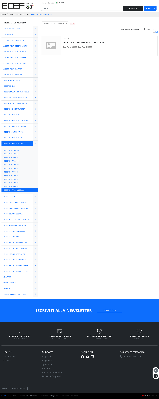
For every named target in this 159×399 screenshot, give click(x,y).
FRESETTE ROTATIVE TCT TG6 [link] (19, 14)
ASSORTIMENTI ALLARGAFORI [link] (13, 40)
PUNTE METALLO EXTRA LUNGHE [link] (14, 260)
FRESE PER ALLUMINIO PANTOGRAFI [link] (16, 92)
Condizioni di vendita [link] (52, 372)
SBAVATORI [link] (7, 277)
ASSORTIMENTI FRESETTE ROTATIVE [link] (15, 46)
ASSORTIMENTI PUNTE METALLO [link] (14, 63)
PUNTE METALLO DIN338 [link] (12, 237)
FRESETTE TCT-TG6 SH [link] (11, 186)
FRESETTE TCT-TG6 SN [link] (11, 165)
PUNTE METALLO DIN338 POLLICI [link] (15, 248)
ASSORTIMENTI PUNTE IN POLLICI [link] (15, 52)
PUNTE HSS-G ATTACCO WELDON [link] (14, 225)
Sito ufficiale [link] (9, 356)
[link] (18, 5)
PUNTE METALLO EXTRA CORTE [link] (14, 254)
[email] (156, 370)
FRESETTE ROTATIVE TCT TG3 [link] (13, 132)
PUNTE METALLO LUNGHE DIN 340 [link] (15, 265)
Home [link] (3, 14)
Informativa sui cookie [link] (70, 396)
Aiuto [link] (44, 3)
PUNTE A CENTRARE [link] (10, 197)
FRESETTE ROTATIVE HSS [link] (11, 115)
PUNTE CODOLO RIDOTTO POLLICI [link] (15, 208)
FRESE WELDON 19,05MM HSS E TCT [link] (16, 103)
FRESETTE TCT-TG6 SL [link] (10, 157)
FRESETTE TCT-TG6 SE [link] (10, 175)
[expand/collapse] (35, 29)
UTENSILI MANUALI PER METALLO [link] (15, 294)
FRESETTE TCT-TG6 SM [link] (11, 150)
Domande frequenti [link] (51, 376)
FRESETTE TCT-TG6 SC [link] (10, 168)
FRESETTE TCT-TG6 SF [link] (10, 179)
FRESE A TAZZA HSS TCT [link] (11, 80)
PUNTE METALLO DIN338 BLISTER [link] (15, 243)
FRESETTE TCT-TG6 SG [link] (11, 161)
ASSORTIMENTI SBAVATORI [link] (12, 69)
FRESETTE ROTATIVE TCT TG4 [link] (13, 138)
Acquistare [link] (47, 356)
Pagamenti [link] (47, 360)
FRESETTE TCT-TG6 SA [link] (10, 154)
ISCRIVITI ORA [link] (109, 310)
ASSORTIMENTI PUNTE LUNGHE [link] (14, 57)
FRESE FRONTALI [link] (9, 86)
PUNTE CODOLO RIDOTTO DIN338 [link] (15, 202)
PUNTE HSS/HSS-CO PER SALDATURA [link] (16, 220)
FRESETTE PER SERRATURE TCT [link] (14, 109)
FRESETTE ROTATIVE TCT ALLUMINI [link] (15, 121)
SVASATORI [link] (7, 288)
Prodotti (133, 8)
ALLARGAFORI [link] (8, 35)
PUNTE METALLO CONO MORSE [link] (14, 231)
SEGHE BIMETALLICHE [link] (11, 283)
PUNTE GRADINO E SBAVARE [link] (13, 214)
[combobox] (55, 23)
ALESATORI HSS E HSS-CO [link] (12, 29)
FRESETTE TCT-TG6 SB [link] (10, 172)
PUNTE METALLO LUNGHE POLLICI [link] (15, 271)
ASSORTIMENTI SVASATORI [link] (12, 75)
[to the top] (156, 376)
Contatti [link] (51, 3)
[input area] (81, 8)
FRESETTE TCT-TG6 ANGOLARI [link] (41, 14)
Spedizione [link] (47, 364)
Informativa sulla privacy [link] (49, 396)
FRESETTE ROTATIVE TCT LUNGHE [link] (15, 126)
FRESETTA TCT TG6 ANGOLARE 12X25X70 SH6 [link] (84, 42)
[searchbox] (66, 26)
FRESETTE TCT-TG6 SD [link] (11, 183)
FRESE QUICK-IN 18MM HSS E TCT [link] (15, 98)
